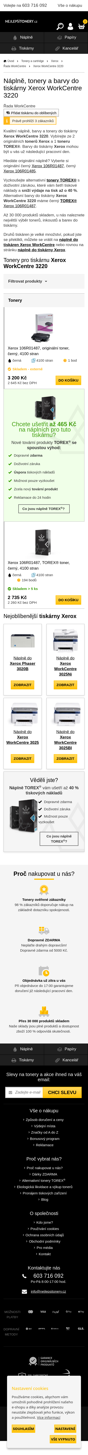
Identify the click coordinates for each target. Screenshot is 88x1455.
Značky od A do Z (44, 1146)
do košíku (68, 394)
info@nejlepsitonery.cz (48, 1305)
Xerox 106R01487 (48, 180)
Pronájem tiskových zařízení (45, 1207)
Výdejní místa (44, 1140)
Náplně (22, 51)
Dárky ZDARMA (44, 1188)
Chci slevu (62, 1106)
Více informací (48, 1417)
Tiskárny (22, 62)
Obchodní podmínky (44, 1255)
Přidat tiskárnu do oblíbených (30, 126)
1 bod (72, 374)
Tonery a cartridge (32, 75)
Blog (44, 1213)
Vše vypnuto (63, 1439)
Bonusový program (45, 1153)
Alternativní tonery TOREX (44, 1194)
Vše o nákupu (70, 5)
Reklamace (45, 1159)
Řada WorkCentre (15, 80)
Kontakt (45, 1268)
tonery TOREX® (62, 194)
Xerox (54, 75)
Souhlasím (23, 1428)
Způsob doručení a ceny (45, 1134)
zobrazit (22, 699)
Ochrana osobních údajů (45, 1249)
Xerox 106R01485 (20, 185)
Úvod (11, 75)
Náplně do (22, 677)
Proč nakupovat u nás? (45, 1182)
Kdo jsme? (44, 1236)
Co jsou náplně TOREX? (44, 522)
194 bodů (29, 594)
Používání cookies (45, 1243)
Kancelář (66, 62)
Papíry (66, 51)
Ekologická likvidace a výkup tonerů (45, 1201)
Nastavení (65, 1428)
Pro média (45, 1262)
